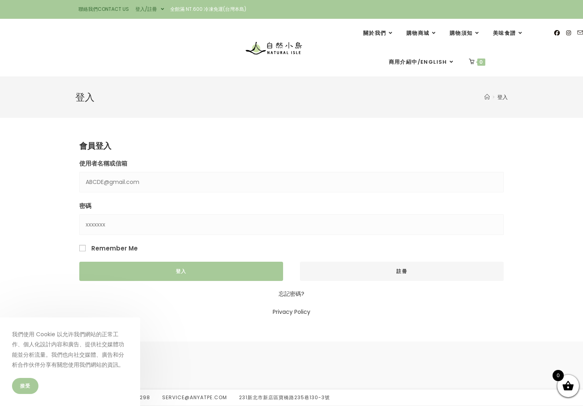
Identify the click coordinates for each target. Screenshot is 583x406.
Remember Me (108, 248)
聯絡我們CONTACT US (103, 9)
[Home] (487, 97)
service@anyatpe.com (194, 397)
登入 (502, 97)
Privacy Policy (291, 312)
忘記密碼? (291, 294)
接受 (25, 385)
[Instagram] (568, 33)
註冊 (401, 271)
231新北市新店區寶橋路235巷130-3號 (284, 397)
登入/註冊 (149, 9)
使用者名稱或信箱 (103, 163)
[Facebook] (557, 33)
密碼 (85, 206)
